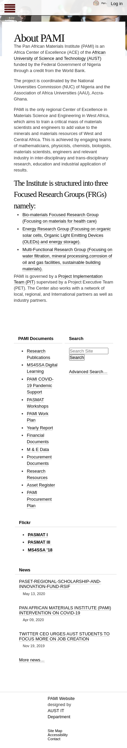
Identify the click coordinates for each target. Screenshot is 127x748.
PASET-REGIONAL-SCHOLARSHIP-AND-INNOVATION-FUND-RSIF (60, 584)
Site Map (55, 731)
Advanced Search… (88, 371)
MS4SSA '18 (40, 549)
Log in (117, 3)
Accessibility (58, 735)
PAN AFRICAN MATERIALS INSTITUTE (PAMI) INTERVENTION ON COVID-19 (65, 610)
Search (76, 338)
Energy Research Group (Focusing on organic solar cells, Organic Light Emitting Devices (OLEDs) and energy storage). (66, 235)
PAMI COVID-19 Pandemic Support (40, 385)
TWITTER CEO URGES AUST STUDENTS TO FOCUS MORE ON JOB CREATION (64, 636)
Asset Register (41, 485)
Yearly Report (40, 427)
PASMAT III (39, 542)
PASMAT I (38, 534)
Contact (54, 739)
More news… (31, 659)
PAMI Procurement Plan (39, 499)
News (24, 569)
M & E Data (38, 449)
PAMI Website (61, 698)
